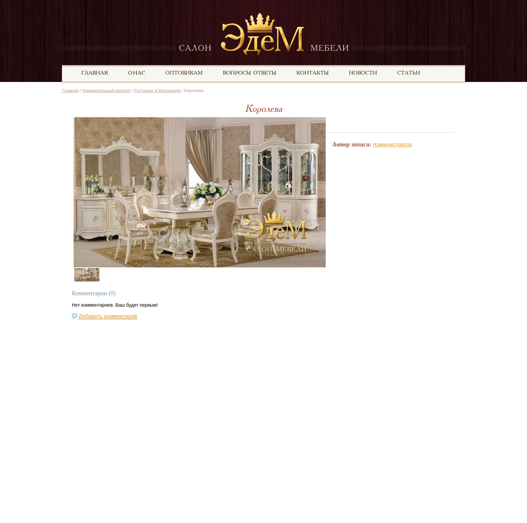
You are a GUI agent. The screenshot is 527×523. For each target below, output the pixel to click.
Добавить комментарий (108, 316)
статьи (408, 73)
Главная (70, 90)
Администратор (392, 144)
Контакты (312, 73)
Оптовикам (184, 73)
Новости (363, 73)
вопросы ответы (249, 73)
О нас (136, 73)
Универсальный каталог (106, 90)
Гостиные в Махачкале (157, 90)
